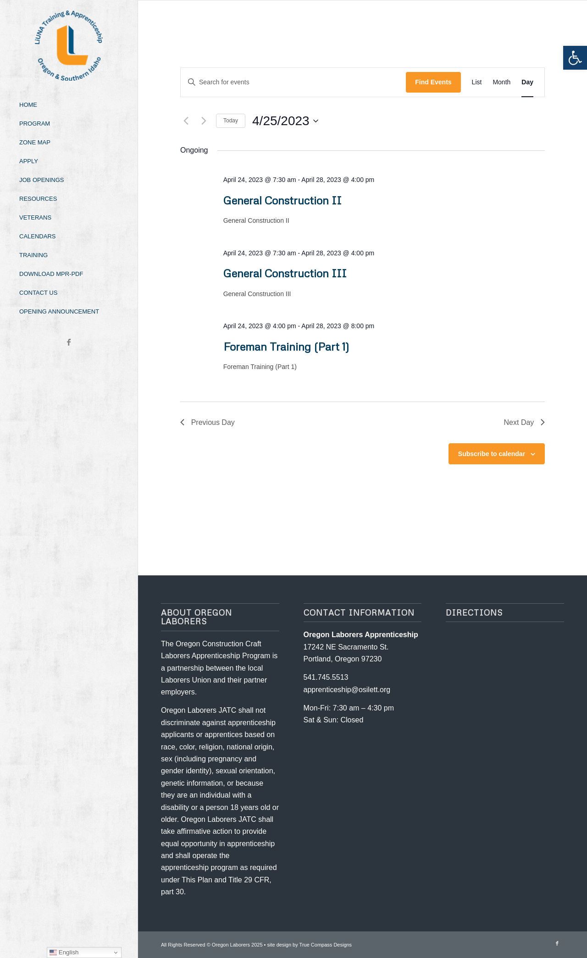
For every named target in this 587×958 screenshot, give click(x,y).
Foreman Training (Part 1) (286, 346)
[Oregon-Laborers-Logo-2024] (68, 45)
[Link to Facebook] (69, 342)
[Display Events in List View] (477, 82)
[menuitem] (69, 105)
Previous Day (207, 422)
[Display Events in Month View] (501, 82)
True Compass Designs (325, 944)
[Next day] (203, 121)
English (64, 952)
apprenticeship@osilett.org (347, 690)
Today (230, 120)
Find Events (433, 82)
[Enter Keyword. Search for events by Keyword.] (293, 82)
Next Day (524, 422)
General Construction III (285, 273)
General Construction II (282, 200)
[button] (575, 58)
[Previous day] (185, 121)
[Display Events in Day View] (527, 82)
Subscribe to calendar (491, 453)
